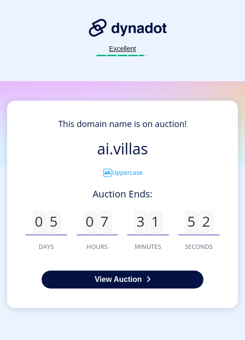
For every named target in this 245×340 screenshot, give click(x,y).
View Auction (122, 279)
